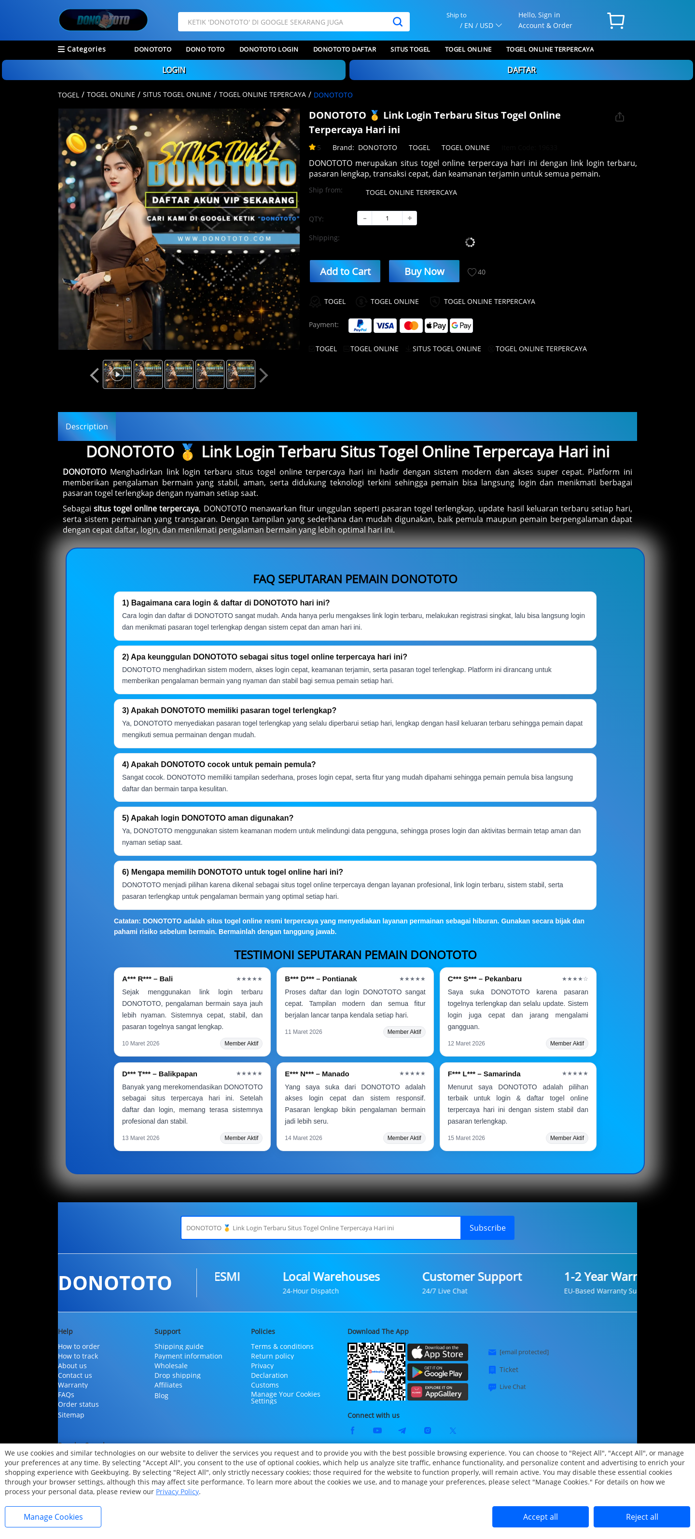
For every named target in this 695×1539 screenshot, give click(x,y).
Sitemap (71, 1414)
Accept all (540, 1517)
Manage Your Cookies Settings (285, 1397)
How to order (79, 1346)
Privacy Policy (177, 1491)
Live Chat (506, 1387)
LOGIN (173, 70)
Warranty (73, 1385)
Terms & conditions (282, 1346)
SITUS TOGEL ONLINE (177, 94)
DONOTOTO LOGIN (269, 49)
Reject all (642, 1517)
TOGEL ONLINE (468, 49)
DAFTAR (521, 70)
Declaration (269, 1375)
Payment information (188, 1356)
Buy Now (424, 271)
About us (72, 1365)
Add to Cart (345, 271)
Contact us (75, 1375)
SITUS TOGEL (410, 49)
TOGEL (68, 94)
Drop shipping (177, 1375)
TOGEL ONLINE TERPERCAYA (550, 49)
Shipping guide (179, 1346)
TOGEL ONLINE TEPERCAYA (262, 94)
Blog (161, 1395)
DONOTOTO (152, 49)
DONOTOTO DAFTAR (344, 49)
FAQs (66, 1394)
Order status (78, 1404)
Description (87, 426)
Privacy (262, 1365)
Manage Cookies (53, 1517)
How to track (78, 1356)
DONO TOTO (205, 49)
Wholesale (171, 1365)
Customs (265, 1385)
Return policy (272, 1356)
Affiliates (168, 1385)
